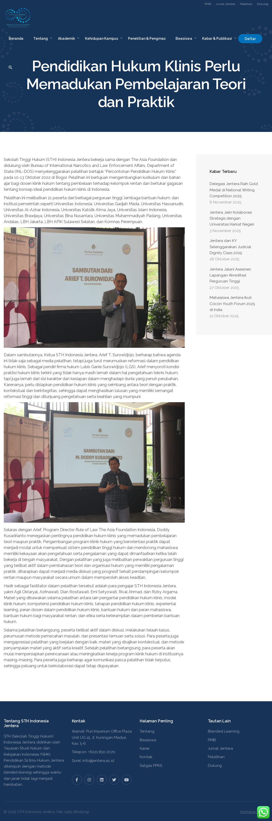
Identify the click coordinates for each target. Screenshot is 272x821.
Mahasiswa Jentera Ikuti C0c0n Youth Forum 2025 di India (232, 303)
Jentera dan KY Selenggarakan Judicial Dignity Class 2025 (230, 246)
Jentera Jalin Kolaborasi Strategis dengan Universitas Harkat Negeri (232, 218)
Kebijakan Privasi (254, 812)
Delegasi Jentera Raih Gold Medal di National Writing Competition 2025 (234, 190)
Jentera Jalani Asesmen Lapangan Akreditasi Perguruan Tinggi (230, 275)
